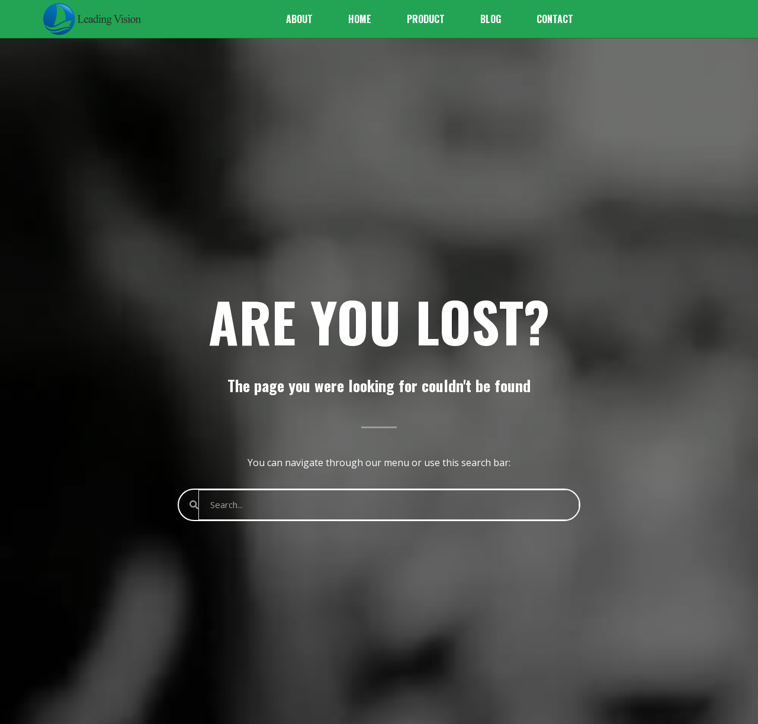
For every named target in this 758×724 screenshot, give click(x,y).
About (299, 19)
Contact (555, 19)
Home (359, 19)
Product (426, 19)
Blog (490, 19)
